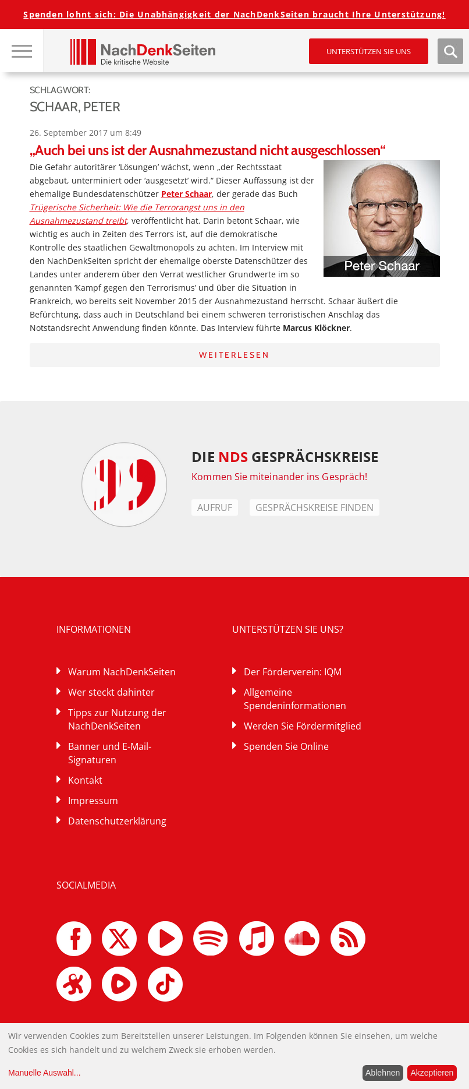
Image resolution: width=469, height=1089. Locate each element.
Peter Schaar (186, 193)
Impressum (93, 800)
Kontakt (85, 780)
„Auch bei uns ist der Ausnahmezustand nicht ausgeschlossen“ (208, 150)
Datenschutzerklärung (117, 821)
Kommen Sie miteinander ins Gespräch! (279, 476)
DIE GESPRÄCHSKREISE (284, 456)
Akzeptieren (431, 1072)
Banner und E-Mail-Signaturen (109, 753)
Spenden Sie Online (286, 746)
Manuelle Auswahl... (44, 1072)
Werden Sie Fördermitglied (302, 726)
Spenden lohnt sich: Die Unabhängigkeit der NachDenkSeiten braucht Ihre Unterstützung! (234, 14)
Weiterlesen (234, 355)
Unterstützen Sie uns (368, 51)
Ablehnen (382, 1072)
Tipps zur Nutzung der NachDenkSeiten (117, 719)
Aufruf (214, 507)
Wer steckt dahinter (111, 692)
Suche (450, 51)
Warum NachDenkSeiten (122, 671)
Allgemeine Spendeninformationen (295, 699)
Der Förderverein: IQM (293, 671)
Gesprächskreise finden (314, 507)
